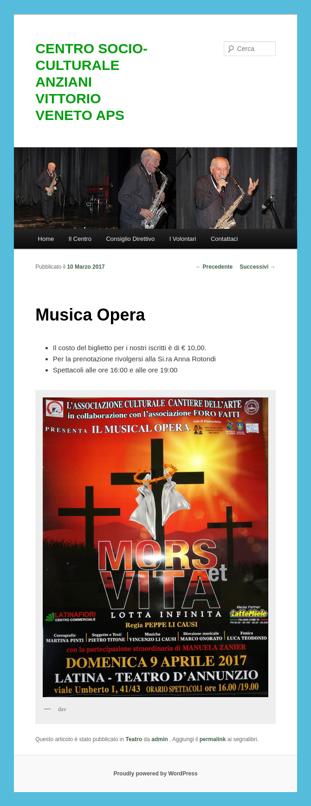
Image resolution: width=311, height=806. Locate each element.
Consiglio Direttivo (130, 238)
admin (160, 739)
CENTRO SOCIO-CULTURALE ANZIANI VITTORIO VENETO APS (91, 82)
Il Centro (80, 238)
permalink (213, 739)
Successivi (257, 267)
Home (46, 238)
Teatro (133, 739)
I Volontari (182, 238)
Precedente (214, 267)
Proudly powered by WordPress (155, 773)
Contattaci (224, 238)
